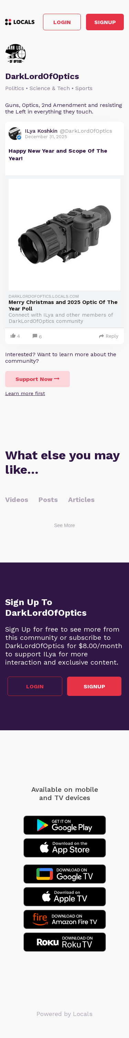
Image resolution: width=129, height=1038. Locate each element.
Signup (105, 22)
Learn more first (25, 393)
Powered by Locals (64, 1013)
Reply (108, 336)
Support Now (37, 379)
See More (64, 525)
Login (62, 22)
